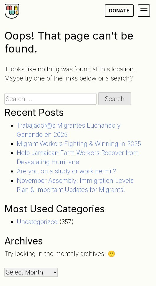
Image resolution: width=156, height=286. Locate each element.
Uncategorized (37, 222)
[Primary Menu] (144, 10)
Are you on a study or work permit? (66, 171)
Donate (119, 11)
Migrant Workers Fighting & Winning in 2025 (79, 143)
